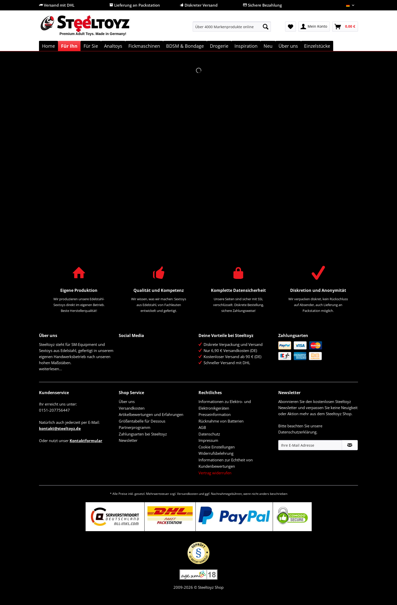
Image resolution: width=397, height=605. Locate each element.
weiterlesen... (50, 368)
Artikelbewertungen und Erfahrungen (151, 414)
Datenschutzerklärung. (297, 431)
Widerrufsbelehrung (215, 453)
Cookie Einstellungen (216, 446)
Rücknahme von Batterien (221, 421)
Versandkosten (132, 408)
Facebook (123, 345)
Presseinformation (214, 414)
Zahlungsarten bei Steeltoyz (143, 433)
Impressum (208, 440)
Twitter (134, 345)
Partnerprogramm (134, 427)
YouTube (123, 356)
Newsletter (128, 440)
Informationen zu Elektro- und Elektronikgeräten (224, 405)
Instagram (134, 356)
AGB (202, 427)
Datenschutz (209, 433)
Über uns (127, 401)
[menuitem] (232, 29)
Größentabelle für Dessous (142, 421)
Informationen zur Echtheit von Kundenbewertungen (225, 463)
